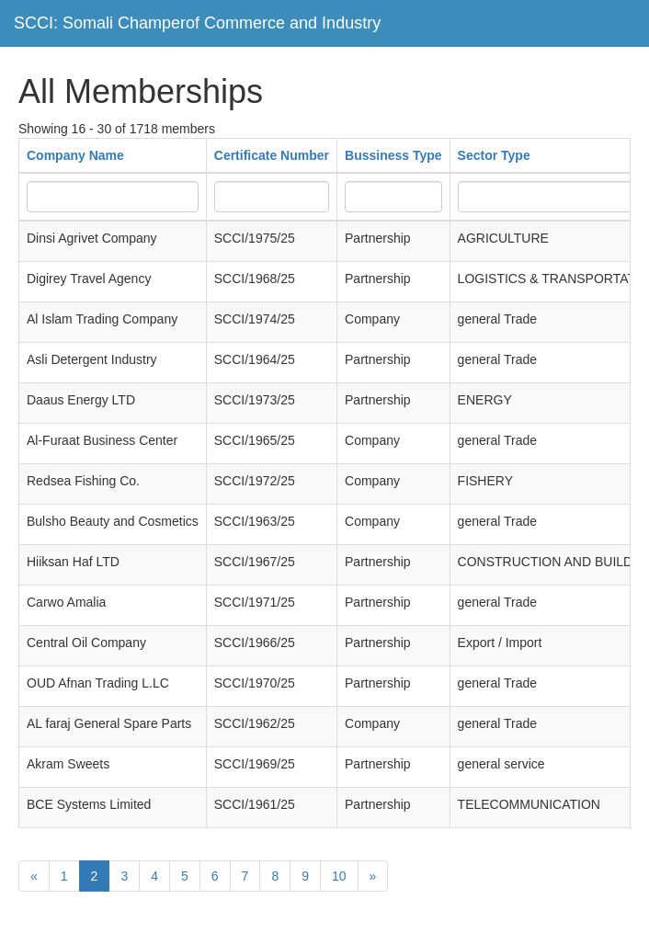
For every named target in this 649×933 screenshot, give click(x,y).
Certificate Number (271, 155)
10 (339, 876)
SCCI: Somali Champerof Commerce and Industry (197, 23)
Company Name (75, 155)
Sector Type (494, 155)
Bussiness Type (393, 155)
